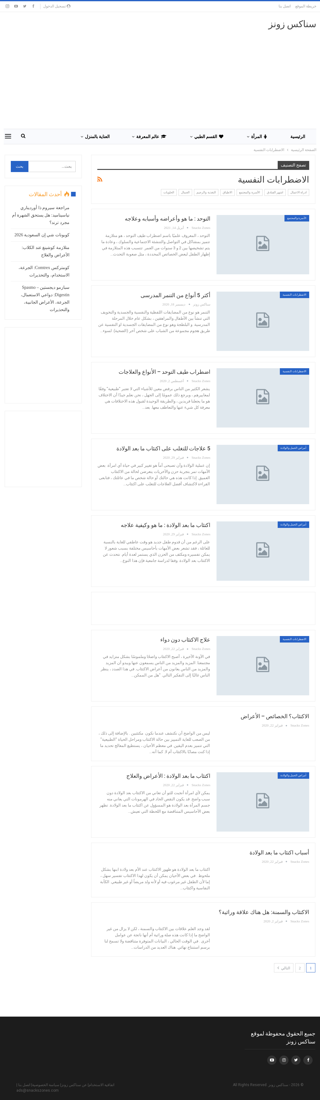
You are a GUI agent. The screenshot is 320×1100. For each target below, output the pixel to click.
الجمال (185, 192)
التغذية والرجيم (206, 192)
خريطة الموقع (305, 6)
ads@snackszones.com (37, 1090)
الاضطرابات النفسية (294, 294)
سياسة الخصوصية (45, 1085)
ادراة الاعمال (298, 192)
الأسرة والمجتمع (249, 192)
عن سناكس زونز (74, 1085)
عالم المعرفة (151, 136)
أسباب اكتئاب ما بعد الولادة (279, 852)
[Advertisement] (203, 607)
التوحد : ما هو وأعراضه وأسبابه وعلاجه (167, 218)
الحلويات (168, 192)
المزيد (53, 136)
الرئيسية (297, 136)
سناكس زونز (292, 24)
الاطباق (227, 192)
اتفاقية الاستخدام (101, 1085)
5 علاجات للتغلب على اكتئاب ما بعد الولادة (163, 448)
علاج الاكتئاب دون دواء (185, 639)
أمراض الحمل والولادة (293, 447)
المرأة (259, 136)
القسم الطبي (208, 136)
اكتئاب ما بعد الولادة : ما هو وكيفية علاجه (165, 525)
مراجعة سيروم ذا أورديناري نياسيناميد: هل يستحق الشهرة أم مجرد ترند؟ (40, 215)
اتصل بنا (285, 6)
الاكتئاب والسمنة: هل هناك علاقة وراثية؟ (264, 912)
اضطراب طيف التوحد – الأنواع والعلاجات (164, 372)
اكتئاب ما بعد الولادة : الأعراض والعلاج (168, 776)
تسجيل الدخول (56, 6)
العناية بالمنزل (97, 136)
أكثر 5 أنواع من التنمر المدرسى (175, 295)
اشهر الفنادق (275, 192)
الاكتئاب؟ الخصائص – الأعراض (275, 716)
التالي (283, 967)
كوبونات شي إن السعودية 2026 (42, 235)
